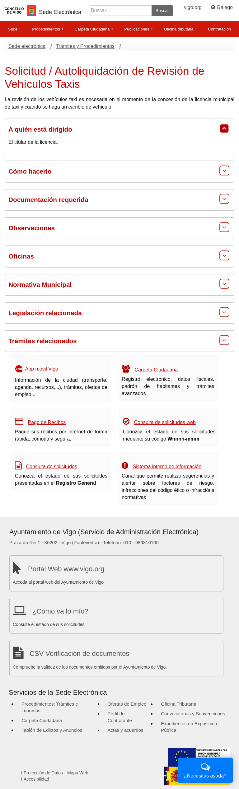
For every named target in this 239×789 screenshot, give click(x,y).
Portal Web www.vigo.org (66, 569)
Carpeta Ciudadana (94, 28)
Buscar (162, 10)
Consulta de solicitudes (51, 466)
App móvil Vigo (41, 368)
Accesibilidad (36, 779)
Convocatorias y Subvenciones (193, 713)
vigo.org (193, 7)
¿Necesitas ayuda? (205, 769)
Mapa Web (77, 772)
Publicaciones (138, 28)
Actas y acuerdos (125, 730)
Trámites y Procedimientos (85, 46)
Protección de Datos (43, 772)
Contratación (219, 29)
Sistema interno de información (167, 466)
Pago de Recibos (47, 422)
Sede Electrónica (60, 12)
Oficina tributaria (180, 28)
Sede (14, 28)
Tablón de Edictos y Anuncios (51, 730)
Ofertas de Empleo (127, 704)
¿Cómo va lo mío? (60, 611)
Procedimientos (48, 28)
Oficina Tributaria (178, 704)
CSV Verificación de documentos (79, 653)
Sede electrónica (26, 46)
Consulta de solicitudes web (165, 422)
